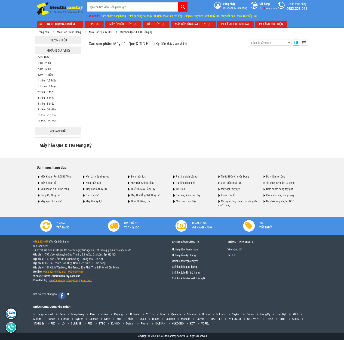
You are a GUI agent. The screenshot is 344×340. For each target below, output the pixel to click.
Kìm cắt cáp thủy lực (97, 176)
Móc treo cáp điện (186, 201)
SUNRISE (76, 323)
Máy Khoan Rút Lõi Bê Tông (56, 176)
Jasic (143, 319)
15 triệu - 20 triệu (49, 121)
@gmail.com (84, 280)
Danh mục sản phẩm (60, 24)
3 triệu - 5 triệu (47, 98)
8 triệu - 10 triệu (48, 109)
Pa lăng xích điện (185, 182)
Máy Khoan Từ (49, 182)
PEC (53, 323)
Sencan (93, 319)
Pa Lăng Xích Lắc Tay (188, 195)
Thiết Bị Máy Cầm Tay (143, 189)
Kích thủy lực (93, 182)
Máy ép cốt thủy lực (52, 201)
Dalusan (170, 319)
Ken (92, 314)
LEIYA (270, 319)
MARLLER (216, 319)
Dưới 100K (45, 57)
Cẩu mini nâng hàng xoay (280, 195)
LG (63, 323)
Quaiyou (176, 314)
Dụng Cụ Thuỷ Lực (51, 195)
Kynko (104, 314)
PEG (90, 323)
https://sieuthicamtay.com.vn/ (62, 276)
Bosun (206, 314)
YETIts (150, 314)
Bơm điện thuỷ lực (231, 182)
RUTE (283, 319)
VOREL (205, 323)
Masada (185, 319)
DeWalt (130, 323)
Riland (155, 319)
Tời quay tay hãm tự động (280, 182)
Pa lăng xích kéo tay (187, 176)
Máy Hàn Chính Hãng (71, 32)
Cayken (236, 314)
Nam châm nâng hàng (113, 16)
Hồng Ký (265, 314)
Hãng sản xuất (45, 314)
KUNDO (115, 323)
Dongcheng (77, 314)
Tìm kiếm (182, 7)
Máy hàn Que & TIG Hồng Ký (138, 32)
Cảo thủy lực (93, 195)
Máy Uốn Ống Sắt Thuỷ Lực (146, 195)
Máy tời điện (154, 16)
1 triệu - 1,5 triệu (48, 80)
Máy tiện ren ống (172, 16)
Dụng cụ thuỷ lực (193, 16)
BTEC (102, 323)
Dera (62, 314)
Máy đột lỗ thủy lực (97, 189)
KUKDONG (178, 323)
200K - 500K (46, 69)
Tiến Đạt (281, 314)
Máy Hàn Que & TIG (102, 32)
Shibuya (191, 314)
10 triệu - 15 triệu (49, 115)
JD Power (134, 314)
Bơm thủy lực (138, 176)
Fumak (65, 319)
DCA (162, 314)
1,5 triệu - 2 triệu (48, 86)
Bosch (51, 319)
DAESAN (160, 323)
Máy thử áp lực (94, 201)
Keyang (118, 314)
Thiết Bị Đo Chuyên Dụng (235, 176)
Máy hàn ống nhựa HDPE (280, 201)
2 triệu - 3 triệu (47, 92)
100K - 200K (46, 63)
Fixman (145, 323)
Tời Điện (180, 189)
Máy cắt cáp (228, 16)
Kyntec (79, 319)
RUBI (295, 314)
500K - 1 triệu (47, 74)
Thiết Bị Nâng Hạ (140, 201)
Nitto (107, 319)
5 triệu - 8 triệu (47, 103)
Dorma (200, 319)
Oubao (250, 314)
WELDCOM (234, 319)
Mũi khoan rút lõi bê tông (55, 189)
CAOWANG (253, 319)
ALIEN (295, 319)
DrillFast (221, 314)
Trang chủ (45, 32)
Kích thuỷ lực (211, 16)
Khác (130, 319)
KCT (192, 323)
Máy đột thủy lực (247, 16)
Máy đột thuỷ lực (230, 189)
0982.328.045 (41, 241)
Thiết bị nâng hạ (136, 16)
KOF (119, 319)
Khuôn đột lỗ (228, 195)
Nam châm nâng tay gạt (279, 189)
